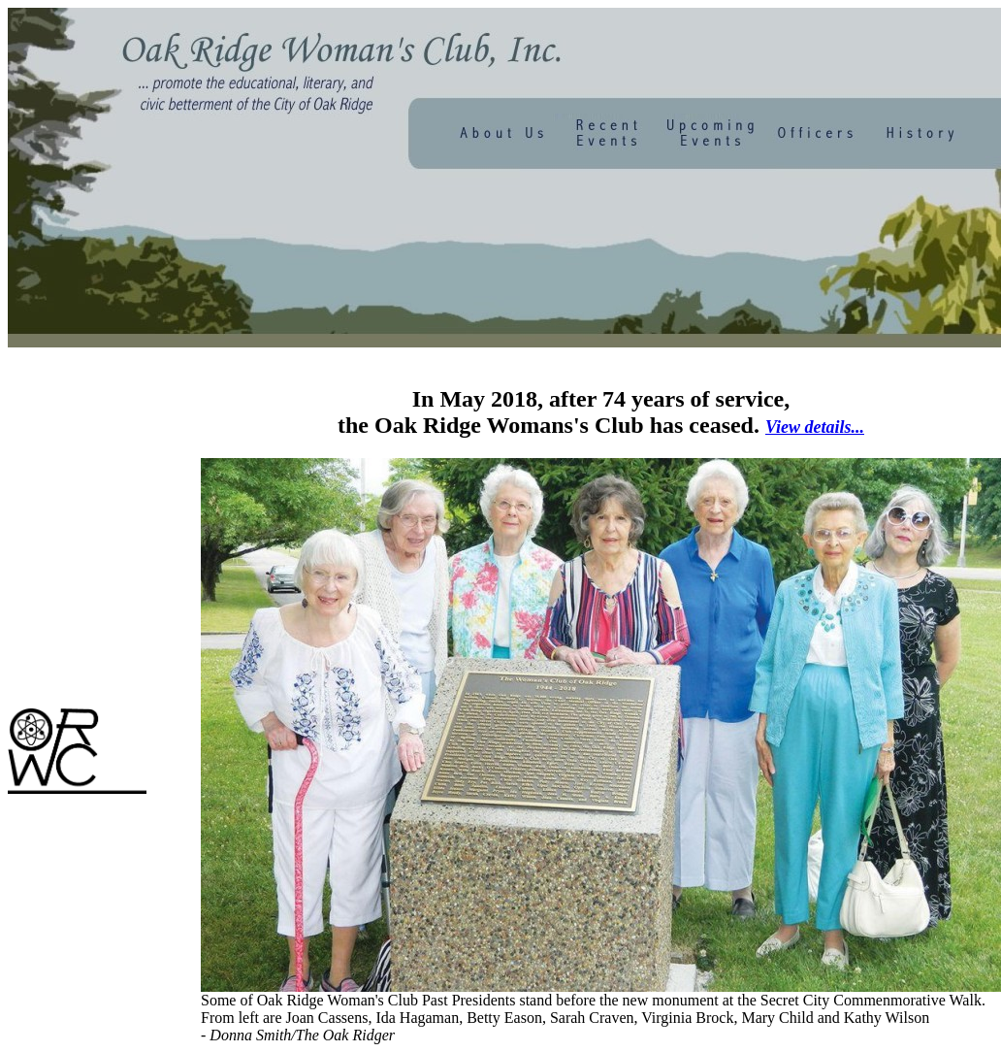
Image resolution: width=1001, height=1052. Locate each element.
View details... (814, 427)
